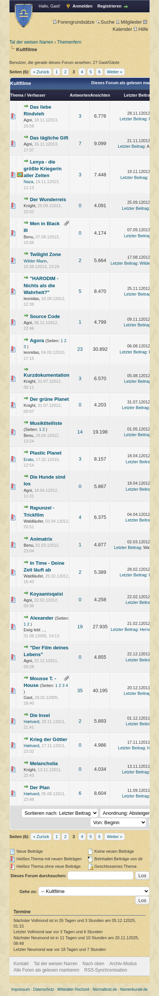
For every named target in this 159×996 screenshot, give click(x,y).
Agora (37, 340)
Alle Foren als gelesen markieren (46, 970)
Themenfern (69, 42)
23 (79, 349)
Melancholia (44, 763)
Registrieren (110, 6)
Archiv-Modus (123, 963)
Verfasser (36, 95)
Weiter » (114, 72)
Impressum (20, 989)
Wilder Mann (35, 261)
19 (79, 626)
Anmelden (83, 6)
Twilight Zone (45, 254)
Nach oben (93, 963)
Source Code (45, 316)
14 (79, 432)
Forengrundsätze (73, 22)
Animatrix (41, 539)
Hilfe (141, 29)
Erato (28, 459)
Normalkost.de (105, 989)
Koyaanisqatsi (46, 594)
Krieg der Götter (49, 739)
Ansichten (100, 95)
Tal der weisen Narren (31, 42)
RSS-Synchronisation (105, 970)
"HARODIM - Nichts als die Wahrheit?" (41, 285)
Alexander (42, 618)
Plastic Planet (46, 453)
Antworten (80, 95)
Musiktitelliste (46, 423)
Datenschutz (43, 989)
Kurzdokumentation (46, 375)
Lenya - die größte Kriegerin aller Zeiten (43, 168)
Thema (16, 95)
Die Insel (40, 715)
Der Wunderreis (48, 199)
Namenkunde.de (133, 989)
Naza (28, 181)
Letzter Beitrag (138, 95)
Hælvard (31, 721)
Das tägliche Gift (49, 138)
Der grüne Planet (49, 399)
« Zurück (41, 72)
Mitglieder (129, 22)
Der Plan (40, 787)
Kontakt (21, 963)
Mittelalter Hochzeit (73, 989)
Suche (105, 22)
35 (79, 690)
